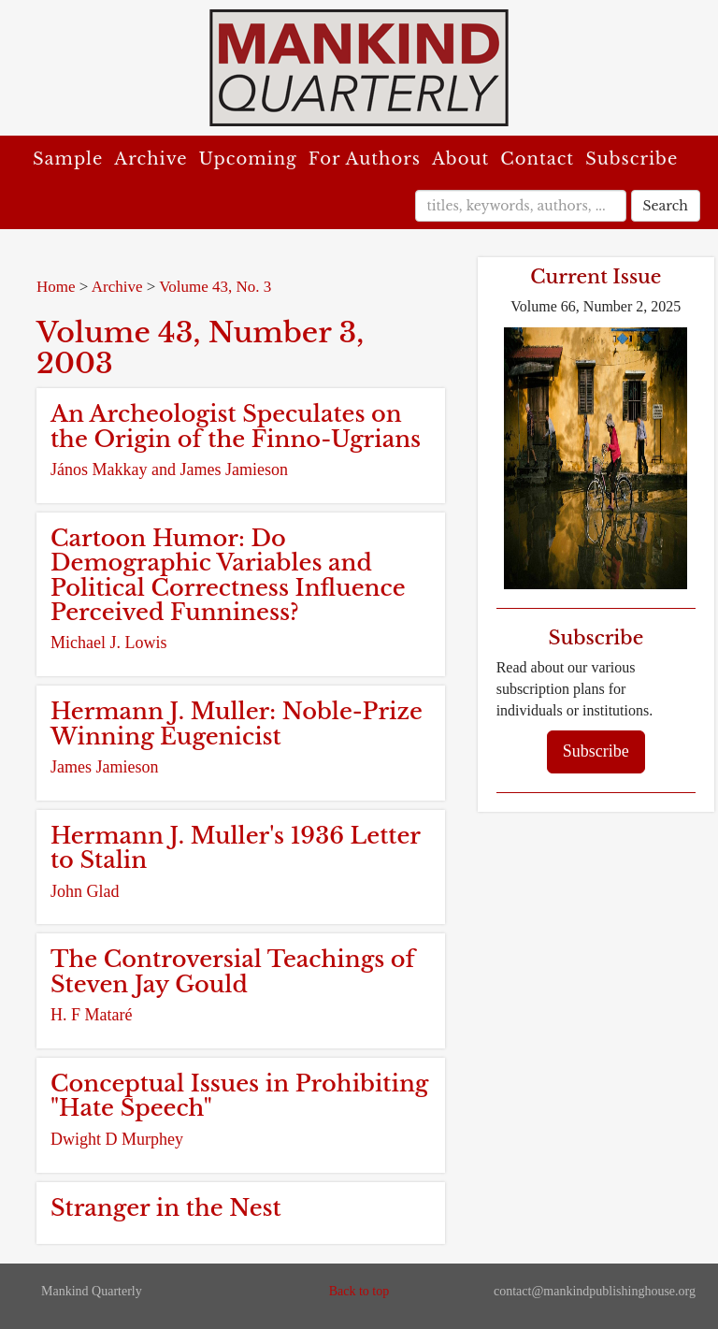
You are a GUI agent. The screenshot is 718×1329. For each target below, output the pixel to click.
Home (56, 287)
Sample (68, 159)
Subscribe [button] (596, 751)
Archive (150, 159)
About (460, 159)
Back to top (359, 1291)
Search (665, 205)
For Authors (365, 159)
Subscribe (631, 159)
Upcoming (248, 159)
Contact (537, 159)
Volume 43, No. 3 (215, 287)
